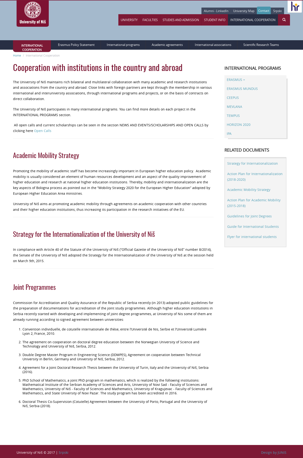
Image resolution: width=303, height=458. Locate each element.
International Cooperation (253, 20)
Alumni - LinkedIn (216, 11)
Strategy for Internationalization (252, 163)
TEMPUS (233, 115)
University (129, 20)
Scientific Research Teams (261, 45)
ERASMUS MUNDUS (242, 88)
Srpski (277, 11)
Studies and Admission (181, 20)
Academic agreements (167, 45)
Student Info (214, 20)
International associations (213, 45)
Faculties (150, 20)
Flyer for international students (252, 236)
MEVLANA (234, 106)
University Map (243, 11)
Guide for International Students (253, 226)
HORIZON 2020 (238, 124)
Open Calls (42, 130)
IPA (229, 133)
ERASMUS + (236, 79)
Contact (263, 11)
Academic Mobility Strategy (248, 189)
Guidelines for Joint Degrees (249, 216)
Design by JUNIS (273, 452)
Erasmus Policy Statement (76, 45)
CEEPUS (233, 97)
